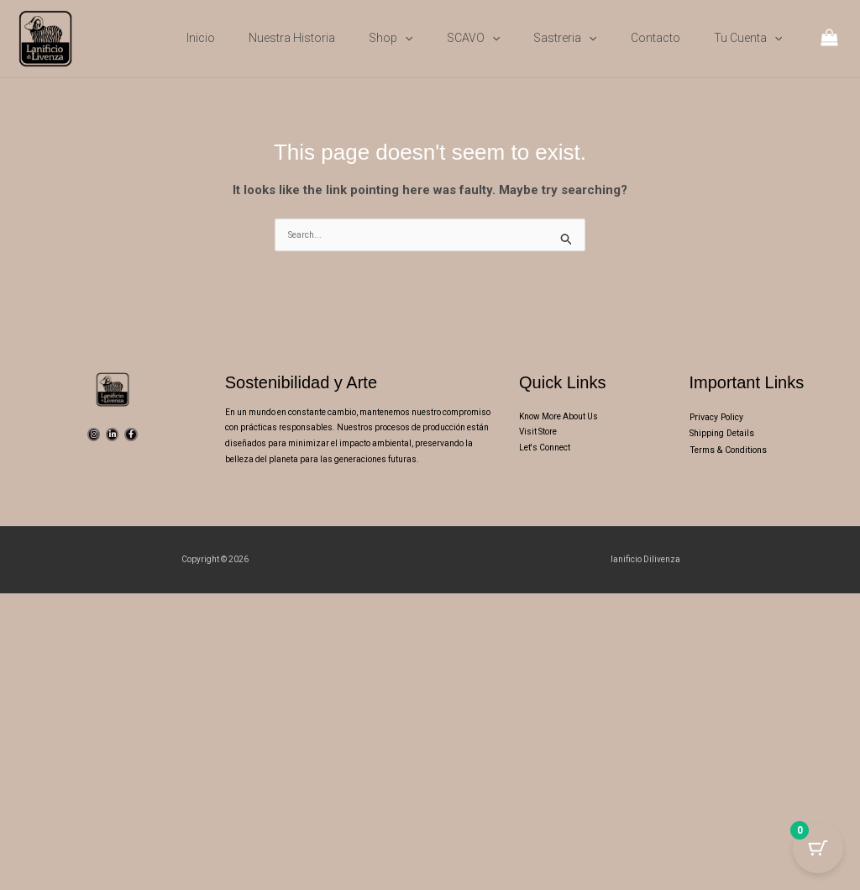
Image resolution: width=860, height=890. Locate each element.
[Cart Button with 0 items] (818, 848)
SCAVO (473, 38)
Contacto (655, 38)
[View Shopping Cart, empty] (829, 39)
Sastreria (564, 38)
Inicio (200, 38)
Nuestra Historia (292, 38)
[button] (404, 38)
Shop (390, 38)
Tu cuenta (748, 38)
